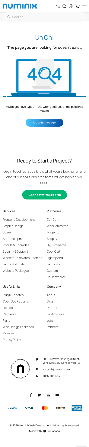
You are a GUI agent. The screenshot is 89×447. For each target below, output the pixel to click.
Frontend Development (19, 219)
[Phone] (58, 6)
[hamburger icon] (84, 6)
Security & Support (15, 251)
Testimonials (55, 314)
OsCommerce (56, 277)
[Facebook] (31, 394)
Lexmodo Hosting (15, 264)
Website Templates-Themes (22, 258)
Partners (53, 327)
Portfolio (53, 308)
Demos (8, 308)
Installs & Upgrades (16, 245)
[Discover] (60, 408)
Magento (53, 232)
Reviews (8, 333)
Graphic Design (13, 226)
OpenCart (53, 251)
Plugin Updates (13, 295)
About (51, 295)
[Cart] (77, 6)
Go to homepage (44, 122)
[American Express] (77, 408)
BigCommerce (56, 245)
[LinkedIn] (48, 394)
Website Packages (16, 271)
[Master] (45, 408)
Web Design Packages (18, 327)
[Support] (64, 6)
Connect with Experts (44, 195)
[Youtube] (57, 394)
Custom (52, 271)
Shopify (52, 239)
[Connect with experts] (44, 194)
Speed (7, 232)
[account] (70, 6)
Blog (50, 301)
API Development (14, 239)
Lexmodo (53, 264)
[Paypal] (13, 408)
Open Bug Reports (15, 301)
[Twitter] (39, 394)
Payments (10, 314)
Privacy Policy (12, 340)
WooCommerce (57, 226)
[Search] (44, 17)
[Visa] (29, 408)
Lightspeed (55, 258)
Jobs (50, 320)
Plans (6, 320)
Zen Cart (53, 219)
